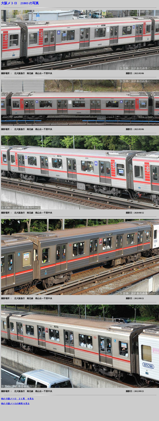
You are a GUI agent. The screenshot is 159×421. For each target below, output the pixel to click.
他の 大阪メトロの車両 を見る (15, 403)
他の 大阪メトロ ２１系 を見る (17, 399)
